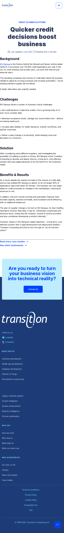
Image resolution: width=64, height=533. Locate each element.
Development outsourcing (13, 379)
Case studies (7, 480)
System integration (10, 401)
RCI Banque (5, 64)
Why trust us (7, 438)
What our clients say (10, 448)
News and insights (9, 475)
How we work (8, 433)
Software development (11, 359)
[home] (7, 5)
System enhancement (11, 406)
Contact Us (33, 289)
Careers (5, 470)
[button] (59, 5)
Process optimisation (10, 416)
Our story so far (8, 465)
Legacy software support (12, 396)
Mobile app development (12, 364)
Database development (12, 369)
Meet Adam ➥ (8, 443)
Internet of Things (9, 374)
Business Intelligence (10, 411)
